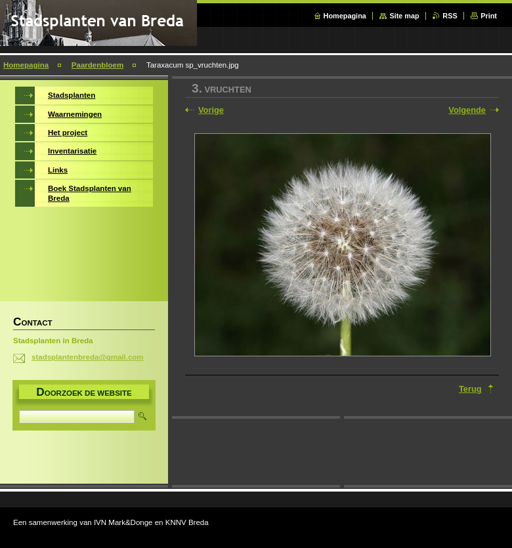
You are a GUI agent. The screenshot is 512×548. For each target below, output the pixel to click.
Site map (404, 16)
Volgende (467, 110)
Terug (470, 389)
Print (488, 16)
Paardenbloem (97, 65)
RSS (449, 16)
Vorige (211, 110)
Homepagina (345, 16)
